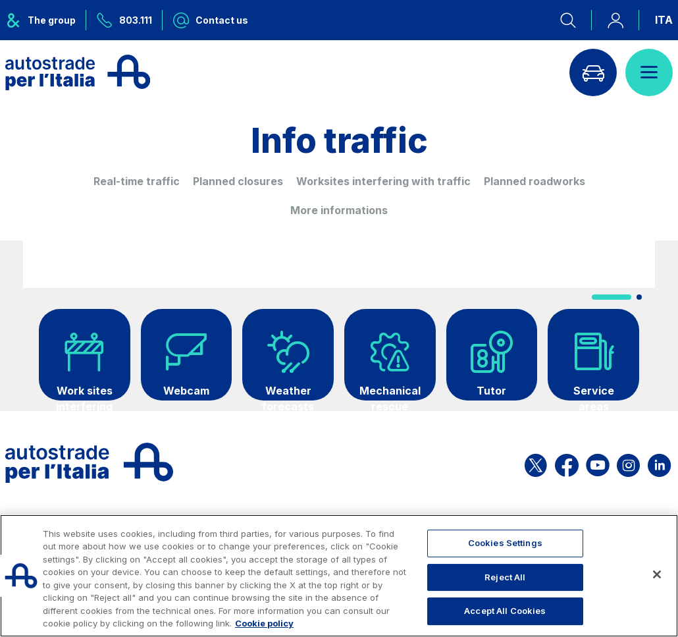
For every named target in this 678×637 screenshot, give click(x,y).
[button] (611, 297)
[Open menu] (649, 72)
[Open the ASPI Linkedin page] (659, 462)
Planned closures (238, 181)
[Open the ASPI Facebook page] (567, 462)
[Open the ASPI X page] (536, 462)
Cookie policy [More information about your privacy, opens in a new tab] (264, 623)
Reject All (504, 577)
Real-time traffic (136, 181)
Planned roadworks (534, 181)
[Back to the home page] (77, 72)
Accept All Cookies (505, 610)
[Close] (656, 574)
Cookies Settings (505, 543)
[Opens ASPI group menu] (45, 20)
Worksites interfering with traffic (383, 181)
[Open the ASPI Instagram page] (628, 462)
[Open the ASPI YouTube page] (598, 462)
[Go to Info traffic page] (593, 72)
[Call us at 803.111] (124, 20)
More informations (339, 210)
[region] (339, 575)
